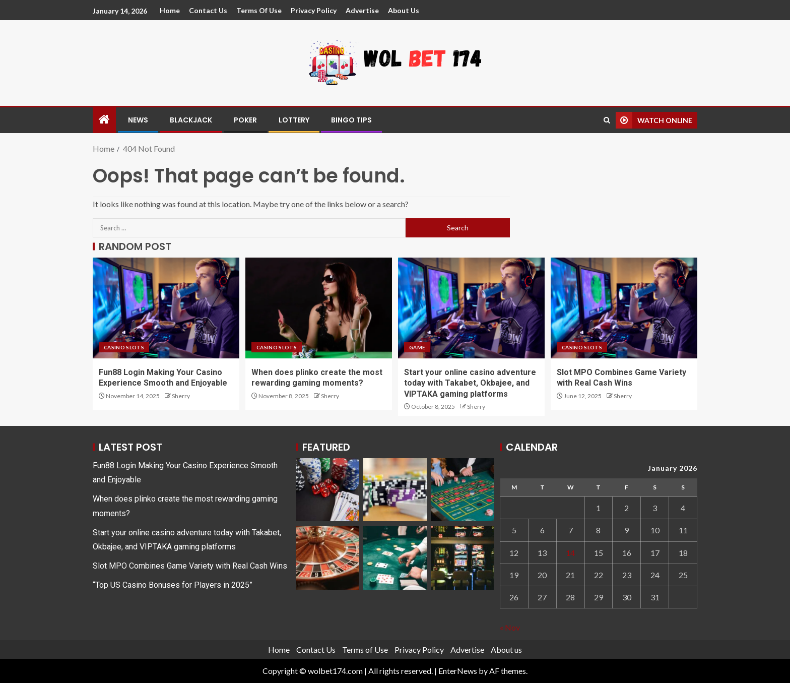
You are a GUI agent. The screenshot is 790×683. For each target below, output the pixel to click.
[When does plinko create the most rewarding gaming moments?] (318, 308)
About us (403, 10)
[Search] (607, 120)
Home (170, 10)
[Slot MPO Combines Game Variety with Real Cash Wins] (624, 308)
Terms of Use (259, 10)
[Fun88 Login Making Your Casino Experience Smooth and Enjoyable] (166, 308)
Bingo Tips (351, 120)
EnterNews (457, 670)
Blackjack (191, 120)
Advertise (362, 10)
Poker (245, 120)
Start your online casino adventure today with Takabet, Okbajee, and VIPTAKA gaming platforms (470, 383)
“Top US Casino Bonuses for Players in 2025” (172, 585)
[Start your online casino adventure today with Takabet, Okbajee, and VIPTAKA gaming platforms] (471, 308)
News (138, 120)
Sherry (181, 396)
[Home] (104, 119)
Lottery (294, 120)
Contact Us (208, 10)
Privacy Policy (314, 10)
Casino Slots (124, 347)
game (417, 347)
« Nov (510, 627)
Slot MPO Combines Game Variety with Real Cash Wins (190, 566)
